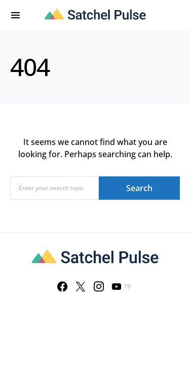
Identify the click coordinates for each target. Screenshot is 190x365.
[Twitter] (80, 286)
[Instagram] (99, 286)
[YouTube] (121, 286)
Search (139, 188)
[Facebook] (62, 286)
